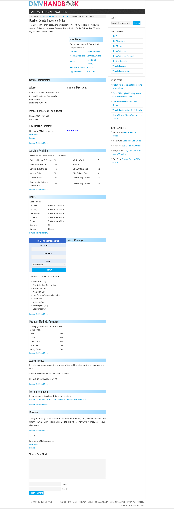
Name (64, 484)
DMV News (117, 46)
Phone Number (93, 52)
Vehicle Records (119, 66)
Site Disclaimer (117, 502)
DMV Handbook (87, 5)
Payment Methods (78, 67)
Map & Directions (77, 56)
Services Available (95, 56)
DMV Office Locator (44, 11)
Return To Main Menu (38, 143)
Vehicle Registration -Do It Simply (127, 110)
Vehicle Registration (121, 71)
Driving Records (119, 61)
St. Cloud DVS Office (132, 146)
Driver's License (119, 51)
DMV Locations (50, 16)
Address (73, 52)
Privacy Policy (86, 502)
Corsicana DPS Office (132, 141)
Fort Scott (66, 16)
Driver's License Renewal (123, 56)
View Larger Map (72, 130)
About (57, 11)
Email (64, 489)
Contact (65, 11)
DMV (115, 36)
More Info (91, 71)
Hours (72, 62)
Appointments (76, 71)
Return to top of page (41, 502)
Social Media (101, 502)
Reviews (90, 67)
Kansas (59, 16)
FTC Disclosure (136, 505)
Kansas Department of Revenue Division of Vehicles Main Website (57, 399)
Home (32, 11)
